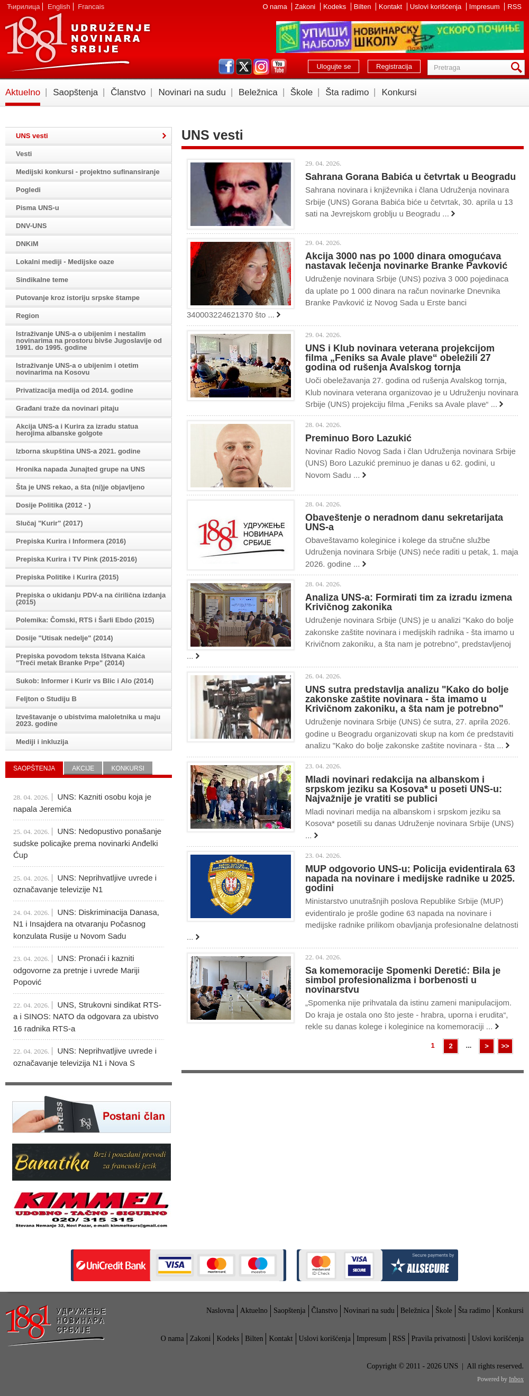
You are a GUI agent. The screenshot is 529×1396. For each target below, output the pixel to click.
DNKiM (27, 243)
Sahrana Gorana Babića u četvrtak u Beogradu (410, 176)
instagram (261, 67)
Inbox (516, 1379)
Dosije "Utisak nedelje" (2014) (64, 637)
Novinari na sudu (192, 92)
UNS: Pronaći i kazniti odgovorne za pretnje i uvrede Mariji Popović (76, 970)
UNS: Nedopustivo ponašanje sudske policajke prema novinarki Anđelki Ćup (87, 843)
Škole (301, 92)
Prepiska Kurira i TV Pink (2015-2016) (76, 559)
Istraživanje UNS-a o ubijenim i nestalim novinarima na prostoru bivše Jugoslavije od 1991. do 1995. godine (89, 340)
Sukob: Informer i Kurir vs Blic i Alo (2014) (84, 680)
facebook (226, 67)
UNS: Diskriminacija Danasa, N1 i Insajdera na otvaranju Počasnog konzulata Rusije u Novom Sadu (86, 924)
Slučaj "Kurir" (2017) (49, 523)
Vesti (24, 153)
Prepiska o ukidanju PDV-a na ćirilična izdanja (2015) (91, 598)
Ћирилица (23, 7)
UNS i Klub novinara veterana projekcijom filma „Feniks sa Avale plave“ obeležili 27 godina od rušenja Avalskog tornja (400, 358)
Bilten (363, 7)
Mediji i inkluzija (42, 741)
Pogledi (28, 189)
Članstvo (128, 92)
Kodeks (335, 7)
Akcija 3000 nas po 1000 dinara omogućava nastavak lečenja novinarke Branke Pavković (406, 261)
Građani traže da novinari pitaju (67, 408)
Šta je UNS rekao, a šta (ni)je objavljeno (80, 487)
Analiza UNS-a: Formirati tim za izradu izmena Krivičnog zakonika (408, 602)
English (59, 7)
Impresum (485, 7)
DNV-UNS (31, 225)
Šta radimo (347, 92)
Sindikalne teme (42, 279)
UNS (77, 42)
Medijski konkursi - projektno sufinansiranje (88, 171)
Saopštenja (75, 92)
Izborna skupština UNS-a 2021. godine (78, 451)
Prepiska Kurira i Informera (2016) (71, 541)
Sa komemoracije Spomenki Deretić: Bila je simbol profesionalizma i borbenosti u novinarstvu (402, 980)
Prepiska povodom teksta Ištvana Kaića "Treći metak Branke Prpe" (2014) (80, 659)
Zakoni (306, 7)
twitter (244, 67)
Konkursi (398, 92)
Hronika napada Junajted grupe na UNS (80, 469)
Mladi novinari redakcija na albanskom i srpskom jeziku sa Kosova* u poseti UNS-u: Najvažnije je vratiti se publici (403, 789)
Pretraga (518, 67)
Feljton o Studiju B (46, 698)
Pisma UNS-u (37, 207)
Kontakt (391, 7)
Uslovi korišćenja (436, 7)
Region (27, 315)
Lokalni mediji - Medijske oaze (65, 261)
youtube (279, 67)
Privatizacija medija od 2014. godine (74, 390)
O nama (275, 7)
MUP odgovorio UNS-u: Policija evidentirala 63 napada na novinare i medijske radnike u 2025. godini (410, 878)
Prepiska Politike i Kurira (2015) (67, 577)
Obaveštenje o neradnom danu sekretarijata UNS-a (404, 522)
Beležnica (258, 92)
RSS (514, 7)
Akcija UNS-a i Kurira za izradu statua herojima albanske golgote (77, 430)
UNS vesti (32, 135)
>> (505, 1046)
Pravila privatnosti (439, 1339)
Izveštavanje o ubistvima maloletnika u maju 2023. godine (88, 720)
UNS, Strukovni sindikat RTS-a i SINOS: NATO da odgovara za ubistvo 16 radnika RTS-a (87, 1016)
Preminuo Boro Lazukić (358, 438)
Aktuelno (22, 92)
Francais (91, 7)
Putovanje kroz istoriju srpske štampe (78, 297)
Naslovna (220, 1311)
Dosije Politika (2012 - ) (53, 505)
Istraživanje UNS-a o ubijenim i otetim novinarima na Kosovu (77, 369)
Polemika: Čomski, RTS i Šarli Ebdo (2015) (85, 620)
